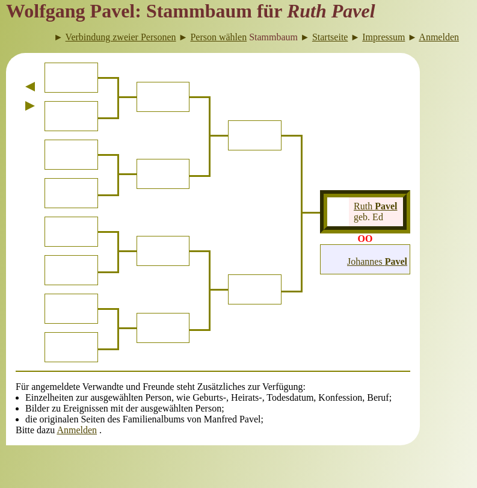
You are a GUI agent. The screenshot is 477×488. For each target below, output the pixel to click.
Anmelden (77, 430)
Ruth (375, 206)
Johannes (377, 261)
